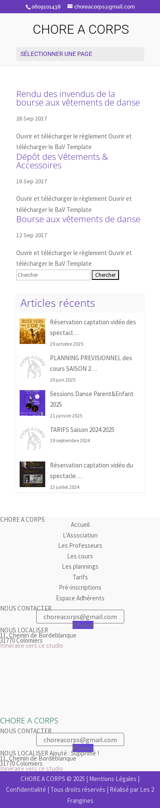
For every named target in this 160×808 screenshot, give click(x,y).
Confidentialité (26, 789)
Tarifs (80, 577)
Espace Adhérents (80, 598)
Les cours (80, 556)
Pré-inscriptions (80, 587)
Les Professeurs (80, 545)
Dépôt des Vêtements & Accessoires (62, 161)
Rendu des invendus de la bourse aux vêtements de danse (78, 98)
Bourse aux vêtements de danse (78, 219)
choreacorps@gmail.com (80, 616)
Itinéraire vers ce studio (31, 645)
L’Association (80, 535)
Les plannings (80, 566)
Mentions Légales (113, 779)
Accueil (80, 524)
